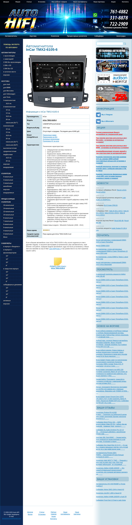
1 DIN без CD (8, 69)
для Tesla (6, 97)
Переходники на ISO (50, 137)
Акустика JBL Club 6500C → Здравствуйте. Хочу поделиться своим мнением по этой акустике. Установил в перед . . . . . (111, 439)
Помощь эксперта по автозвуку (12, 46)
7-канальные (8, 221)
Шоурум (6, 2)
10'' (5, 262)
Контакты (125, 2)
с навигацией (8, 59)
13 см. (6, 113)
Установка (41, 2)
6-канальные (8, 224)
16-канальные (8, 205)
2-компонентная (9, 107)
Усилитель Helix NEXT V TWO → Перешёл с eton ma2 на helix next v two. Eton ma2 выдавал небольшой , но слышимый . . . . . (111, 462)
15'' (5, 256)
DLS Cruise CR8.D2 (110, 205)
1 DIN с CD (7, 65)
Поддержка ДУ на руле (51, 141)
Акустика (33, 36)
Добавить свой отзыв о (58, 267)
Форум (17, 2)
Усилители (55, 36)
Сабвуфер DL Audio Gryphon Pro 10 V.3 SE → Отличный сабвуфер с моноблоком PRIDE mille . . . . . (110, 432)
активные (7, 301)
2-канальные (8, 183)
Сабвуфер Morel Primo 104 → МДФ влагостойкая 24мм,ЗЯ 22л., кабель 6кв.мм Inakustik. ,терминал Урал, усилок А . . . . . (111, 424)
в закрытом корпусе (10, 269)
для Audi (6, 84)
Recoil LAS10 (121, 190)
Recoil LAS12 (100, 192)
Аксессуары (121, 36)
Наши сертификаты (80, 2)
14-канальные (8, 208)
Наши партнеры (99, 2)
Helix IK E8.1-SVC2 (116, 211)
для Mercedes (8, 91)
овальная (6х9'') (10, 145)
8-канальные (8, 218)
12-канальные (8, 211)
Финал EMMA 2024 (102, 246)
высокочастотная (10, 148)
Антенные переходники (51, 139)
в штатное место (9, 72)
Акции (113, 2)
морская (6, 164)
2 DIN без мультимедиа (12, 62)
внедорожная (8, 167)
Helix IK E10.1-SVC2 (112, 213)
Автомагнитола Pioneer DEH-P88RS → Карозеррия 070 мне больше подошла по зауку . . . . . (110, 455)
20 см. (6, 119)
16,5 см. (7, 103)
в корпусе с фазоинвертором (9, 251)
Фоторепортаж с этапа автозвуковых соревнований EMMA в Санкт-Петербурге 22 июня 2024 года (112, 251)
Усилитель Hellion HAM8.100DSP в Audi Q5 (111, 497)
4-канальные (8, 180)
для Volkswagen (9, 94)
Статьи (29, 2)
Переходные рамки (49, 135)
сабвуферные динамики (12, 285)
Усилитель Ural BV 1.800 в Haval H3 (108, 493)
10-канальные (8, 215)
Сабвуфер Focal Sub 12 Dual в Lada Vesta (111, 500)
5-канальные (8, 177)
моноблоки (7, 186)
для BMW (6, 88)
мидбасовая (8, 154)
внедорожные (8, 193)
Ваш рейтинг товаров (59, 2)
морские (6, 75)
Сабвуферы (99, 36)
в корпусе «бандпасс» (11, 246)
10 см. (6, 110)
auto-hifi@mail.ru (55, 249)
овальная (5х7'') (10, 123)
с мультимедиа (9, 56)
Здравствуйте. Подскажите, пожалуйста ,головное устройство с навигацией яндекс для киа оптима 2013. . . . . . (111, 381)
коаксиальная (8, 126)
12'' (5, 259)
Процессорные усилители (77, 36)
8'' (5, 265)
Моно (5, 237)
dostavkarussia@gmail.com (11, 518)
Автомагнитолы (11, 36)
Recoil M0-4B (118, 221)
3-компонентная (9, 100)
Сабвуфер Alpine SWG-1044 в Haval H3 (110, 489)
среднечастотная (9, 151)
